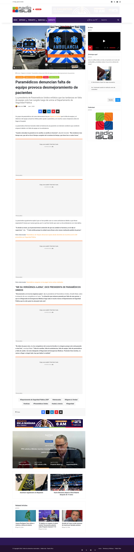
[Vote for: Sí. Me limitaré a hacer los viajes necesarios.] (104, 75)
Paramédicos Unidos (41, 404)
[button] (104, 73)
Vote (118, 100)
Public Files (118, 548)
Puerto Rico (49, 441)
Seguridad (70, 404)
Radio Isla (41, 20)
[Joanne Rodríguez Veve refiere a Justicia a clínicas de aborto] (25, 516)
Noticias (22, 20)
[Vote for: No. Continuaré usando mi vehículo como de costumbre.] (104, 88)
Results (111, 100)
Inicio (15, 20)
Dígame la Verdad (26, 73)
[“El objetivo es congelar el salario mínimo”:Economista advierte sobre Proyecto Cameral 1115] (49, 516)
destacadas (57, 400)
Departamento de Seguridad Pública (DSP (35, 400)
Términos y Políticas (108, 548)
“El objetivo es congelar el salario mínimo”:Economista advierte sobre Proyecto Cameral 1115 (48, 525)
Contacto (51, 20)
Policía (46, 77)
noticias (27, 404)
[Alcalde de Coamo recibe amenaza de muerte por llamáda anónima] (72, 516)
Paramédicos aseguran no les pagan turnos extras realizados (44, 282)
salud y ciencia (58, 404)
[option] (49, 449)
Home (17, 73)
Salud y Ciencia (54, 77)
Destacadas (19, 77)
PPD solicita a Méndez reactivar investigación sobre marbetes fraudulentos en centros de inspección (49, 452)
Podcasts (31, 20)
